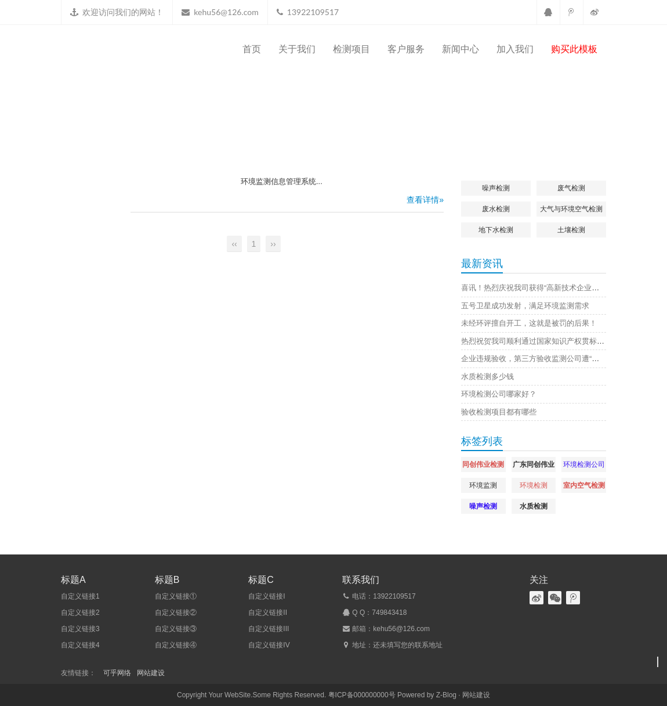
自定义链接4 (80, 645)
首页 (251, 49)
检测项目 (351, 49)
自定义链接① (176, 596)
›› (273, 243)
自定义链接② (176, 612)
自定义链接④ (176, 645)
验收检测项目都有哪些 (498, 412)
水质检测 (534, 506)
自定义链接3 (80, 629)
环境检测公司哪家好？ (498, 394)
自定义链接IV (268, 645)
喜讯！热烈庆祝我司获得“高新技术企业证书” (535, 287)
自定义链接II (267, 612)
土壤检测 (571, 230)
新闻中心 (460, 49)
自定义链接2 (80, 612)
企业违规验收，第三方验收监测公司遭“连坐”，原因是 (550, 358)
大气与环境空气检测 (571, 209)
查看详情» (425, 199)
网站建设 (151, 673)
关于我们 (297, 49)
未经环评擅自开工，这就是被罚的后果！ (529, 323)
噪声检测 (496, 188)
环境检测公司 (584, 464)
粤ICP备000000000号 (362, 695)
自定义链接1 (80, 596)
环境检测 (534, 485)
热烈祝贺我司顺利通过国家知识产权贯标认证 (536, 341)
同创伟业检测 (483, 464)
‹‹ (234, 243)
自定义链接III (268, 629)
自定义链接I (266, 596)
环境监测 (483, 485)
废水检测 (496, 209)
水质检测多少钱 (487, 376)
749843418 (389, 612)
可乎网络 (117, 673)
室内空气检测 (584, 485)
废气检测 (571, 188)
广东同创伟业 (533, 464)
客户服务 (406, 49)
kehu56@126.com (226, 12)
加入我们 (515, 49)
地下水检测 (495, 230)
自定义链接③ (176, 629)
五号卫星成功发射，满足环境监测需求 (525, 305)
